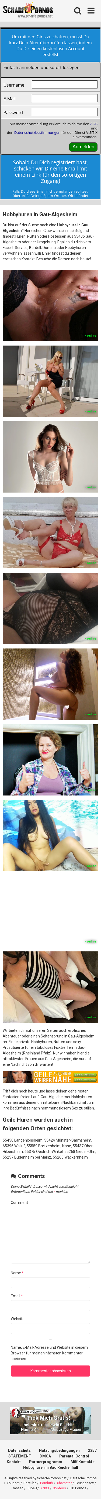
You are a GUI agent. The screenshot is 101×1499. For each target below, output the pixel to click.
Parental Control (74, 1456)
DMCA (45, 1456)
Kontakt (14, 1462)
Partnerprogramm (45, 1462)
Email (17, 1296)
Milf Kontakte (83, 1462)
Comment (19, 1202)
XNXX (44, 1488)
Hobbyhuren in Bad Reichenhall (50, 1467)
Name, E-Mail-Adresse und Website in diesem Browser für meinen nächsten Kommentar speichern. (49, 1353)
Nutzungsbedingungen (59, 1450)
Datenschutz (19, 1450)
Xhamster (64, 1483)
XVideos (59, 1488)
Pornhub (46, 1483)
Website (18, 1319)
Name (17, 1273)
